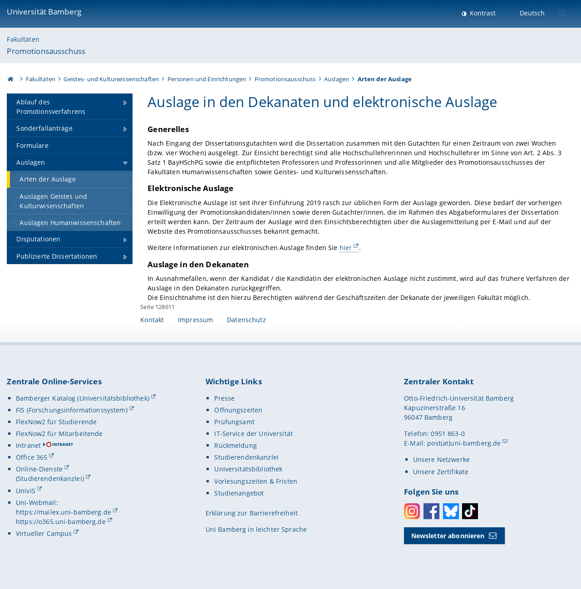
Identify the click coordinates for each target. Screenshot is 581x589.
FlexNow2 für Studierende (56, 421)
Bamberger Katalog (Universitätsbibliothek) (82, 398)
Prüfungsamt (234, 421)
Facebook (431, 511)
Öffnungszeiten (238, 410)
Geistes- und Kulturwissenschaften (111, 79)
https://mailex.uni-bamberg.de (63, 512)
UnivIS (25, 490)
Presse (224, 398)
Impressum (195, 319)
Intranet (28, 445)
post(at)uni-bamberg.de (464, 443)
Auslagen (336, 79)
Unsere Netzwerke (441, 459)
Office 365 (31, 457)
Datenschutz (246, 319)
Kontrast (482, 13)
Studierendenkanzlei (246, 457)
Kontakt (152, 319)
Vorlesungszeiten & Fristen (255, 481)
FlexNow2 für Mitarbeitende (59, 433)
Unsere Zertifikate (441, 471)
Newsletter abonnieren (448, 535)
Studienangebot (239, 493)
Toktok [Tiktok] (470, 511)
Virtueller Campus (44, 533)
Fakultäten (23, 39)
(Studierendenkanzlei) (50, 478)
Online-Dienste (39, 469)
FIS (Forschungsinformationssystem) (72, 410)
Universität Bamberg (44, 11)
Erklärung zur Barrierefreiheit (252, 513)
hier (346, 247)
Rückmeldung (235, 445)
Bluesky (451, 511)
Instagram (412, 511)
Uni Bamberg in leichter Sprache (256, 529)
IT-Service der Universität (253, 433)
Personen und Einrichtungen (206, 79)
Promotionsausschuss (46, 51)
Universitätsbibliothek (248, 469)
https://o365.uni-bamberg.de (61, 521)
